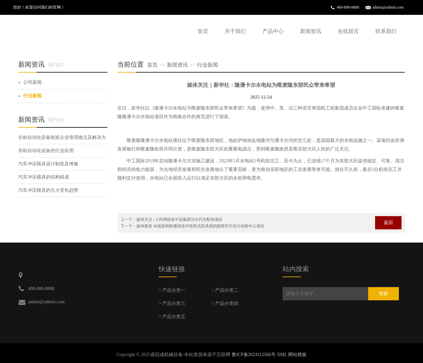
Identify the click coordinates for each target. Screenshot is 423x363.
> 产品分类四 (225, 303)
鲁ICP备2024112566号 (254, 354)
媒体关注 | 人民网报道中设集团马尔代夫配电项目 (179, 219)
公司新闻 (32, 82)
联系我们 (386, 31)
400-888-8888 (348, 7)
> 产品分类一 (172, 290)
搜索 (383, 293)
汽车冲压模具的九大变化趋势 (48, 190)
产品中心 (273, 31)
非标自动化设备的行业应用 (46, 150)
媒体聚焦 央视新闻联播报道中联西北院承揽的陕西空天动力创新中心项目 (200, 226)
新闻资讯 (310, 31)
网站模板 (297, 354)
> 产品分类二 (225, 290)
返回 (388, 222)
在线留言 (348, 31)
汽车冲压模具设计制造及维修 (48, 163)
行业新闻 (207, 65)
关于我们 (235, 31)
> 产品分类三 (172, 303)
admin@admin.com (388, 7)
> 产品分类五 (172, 316)
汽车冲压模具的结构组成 (43, 177)
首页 (203, 31)
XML (282, 354)
